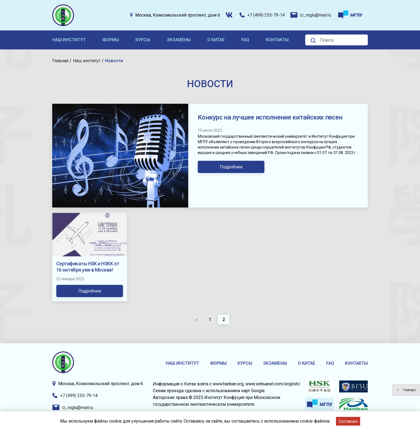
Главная (60, 60)
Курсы (142, 39)
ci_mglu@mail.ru (310, 15)
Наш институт (69, 39)
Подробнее (231, 166)
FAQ (245, 39)
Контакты (277, 39)
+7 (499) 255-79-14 (262, 15)
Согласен (348, 421)
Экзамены (179, 39)
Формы (110, 39)
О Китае (216, 39)
